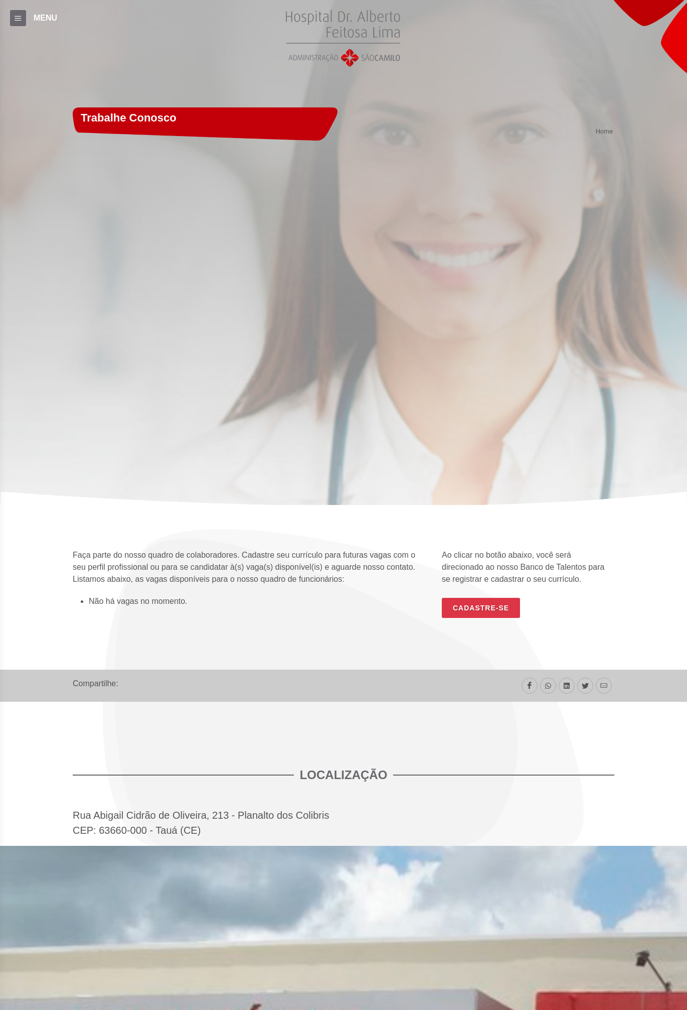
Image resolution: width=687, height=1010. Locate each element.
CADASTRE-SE (481, 608)
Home (604, 132)
